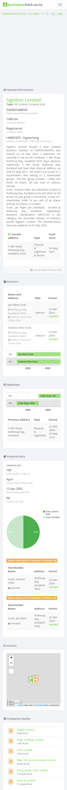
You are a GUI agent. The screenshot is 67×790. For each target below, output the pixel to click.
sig (53, 13)
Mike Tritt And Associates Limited (36, 760)
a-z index (34, 13)
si (47, 13)
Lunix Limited (24, 750)
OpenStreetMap (42, 705)
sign (60, 13)
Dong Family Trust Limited (32, 770)
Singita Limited (25, 729)
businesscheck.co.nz (14, 13)
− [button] (11, 663)
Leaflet (20, 705)
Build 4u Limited (26, 780)
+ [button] (11, 658)
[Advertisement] (33, 50)
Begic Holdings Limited (30, 739)
